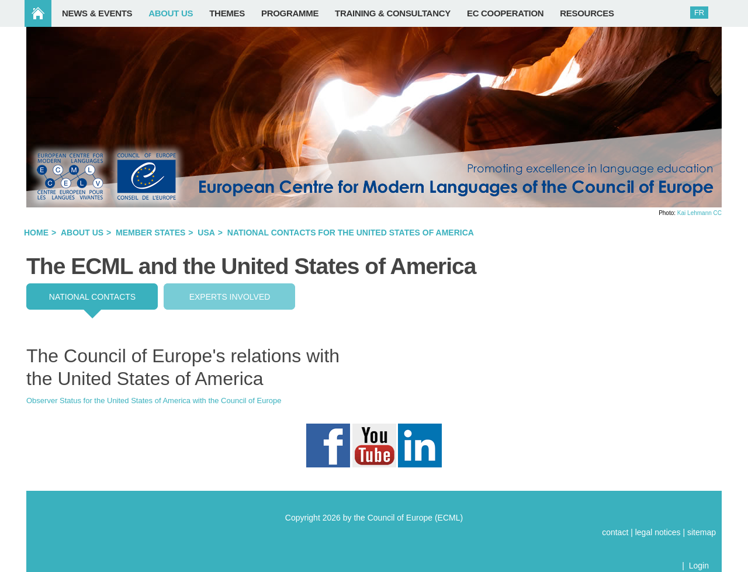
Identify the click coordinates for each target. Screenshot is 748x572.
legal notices (658, 532)
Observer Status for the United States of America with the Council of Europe (153, 400)
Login (699, 565)
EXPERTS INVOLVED (230, 296)
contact (615, 532)
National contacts (92, 296)
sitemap (701, 532)
